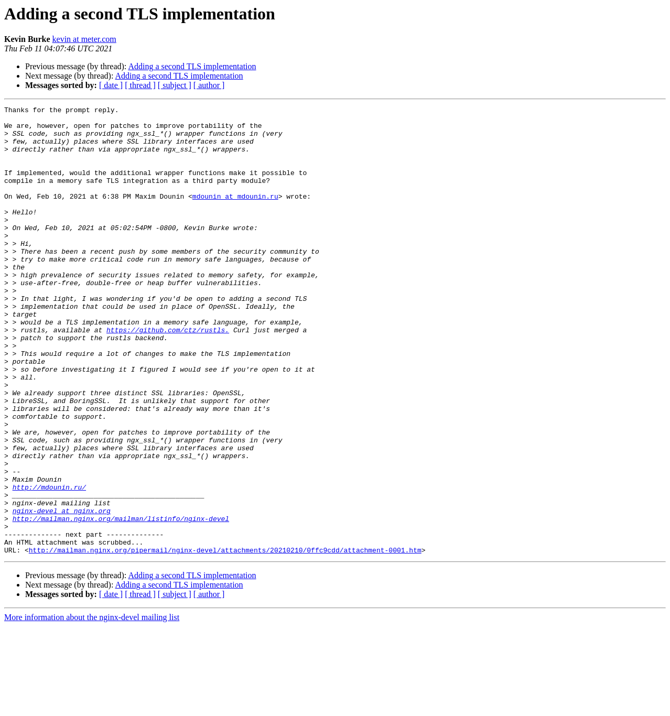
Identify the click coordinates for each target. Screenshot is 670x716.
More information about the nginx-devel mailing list (91, 706)
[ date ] (111, 85)
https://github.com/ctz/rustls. (167, 375)
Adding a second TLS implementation (192, 66)
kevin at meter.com (84, 39)
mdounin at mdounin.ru (235, 215)
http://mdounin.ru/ (49, 564)
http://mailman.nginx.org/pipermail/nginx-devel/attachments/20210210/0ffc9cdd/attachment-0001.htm (225, 639)
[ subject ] (174, 85)
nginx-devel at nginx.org (62, 592)
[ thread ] (140, 85)
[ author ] (209, 85)
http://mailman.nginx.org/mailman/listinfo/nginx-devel (121, 601)
